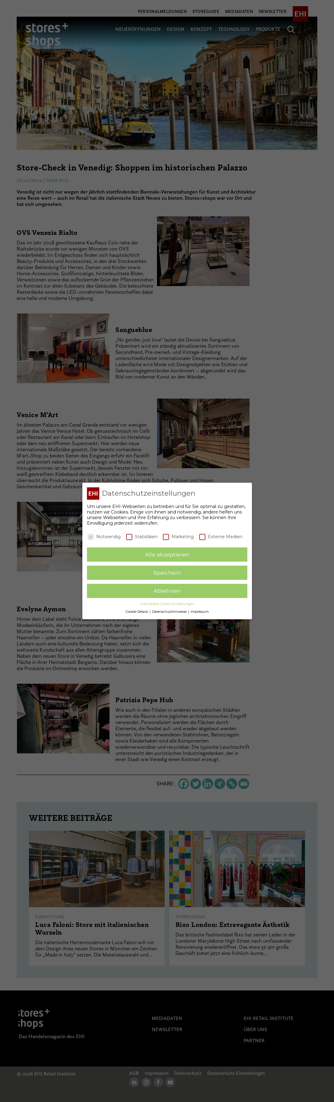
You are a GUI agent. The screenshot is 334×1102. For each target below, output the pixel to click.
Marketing (178, 536)
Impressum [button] (200, 612)
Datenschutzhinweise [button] (170, 612)
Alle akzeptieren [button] (167, 554)
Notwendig (104, 536)
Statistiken (142, 536)
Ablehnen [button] (167, 591)
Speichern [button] (167, 572)
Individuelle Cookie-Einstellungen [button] (167, 604)
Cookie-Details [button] (137, 612)
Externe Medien (220, 536)
